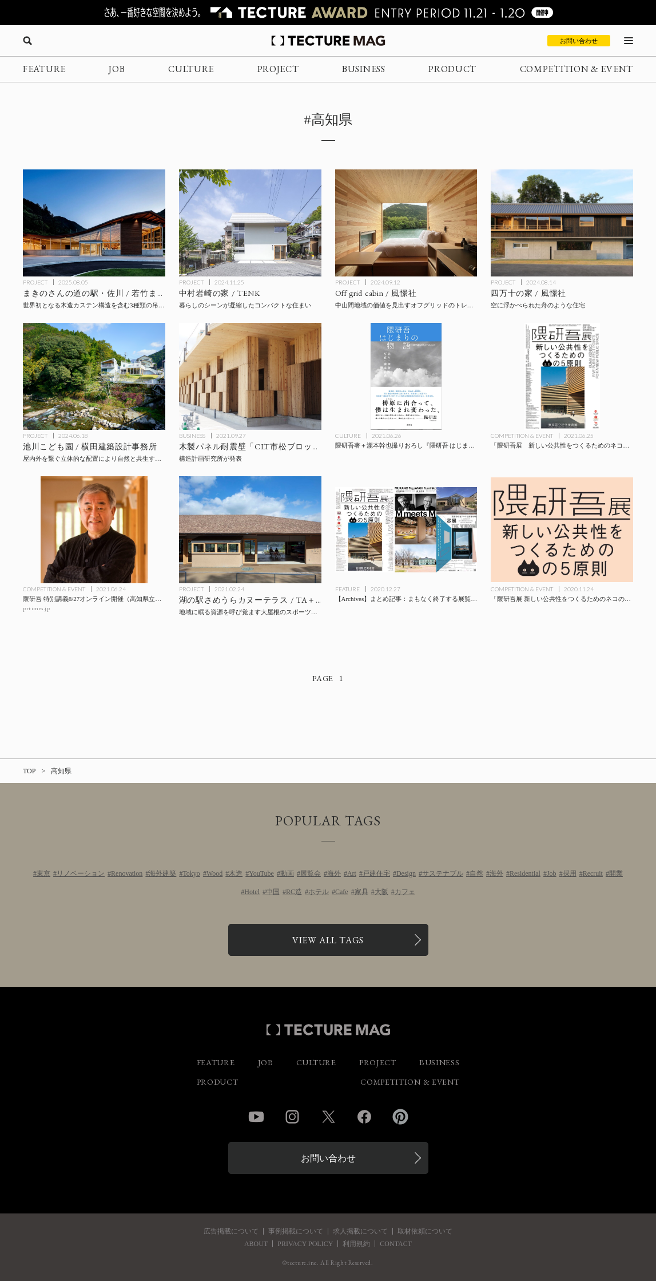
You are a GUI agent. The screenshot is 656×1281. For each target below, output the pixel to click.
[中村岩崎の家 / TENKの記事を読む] (250, 222)
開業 (616, 873)
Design (406, 873)
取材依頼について (424, 1231)
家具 (361, 891)
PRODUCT (452, 69)
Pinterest (400, 1117)
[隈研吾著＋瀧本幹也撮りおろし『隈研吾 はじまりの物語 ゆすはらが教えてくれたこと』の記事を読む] (406, 376)
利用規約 (356, 1243)
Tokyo (191, 873)
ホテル (318, 891)
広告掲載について (231, 1231)
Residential (525, 873)
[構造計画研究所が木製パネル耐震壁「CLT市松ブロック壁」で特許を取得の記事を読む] (250, 376)
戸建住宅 (376, 873)
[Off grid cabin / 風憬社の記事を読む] (406, 222)
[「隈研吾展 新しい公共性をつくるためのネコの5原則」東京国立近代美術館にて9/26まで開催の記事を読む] (562, 376)
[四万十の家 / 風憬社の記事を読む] (562, 222)
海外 (334, 873)
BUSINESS (363, 69)
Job (551, 873)
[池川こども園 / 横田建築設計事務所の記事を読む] (94, 376)
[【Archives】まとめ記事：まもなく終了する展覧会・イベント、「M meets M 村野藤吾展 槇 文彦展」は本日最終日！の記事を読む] (406, 529)
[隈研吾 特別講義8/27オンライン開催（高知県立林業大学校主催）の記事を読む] (94, 529)
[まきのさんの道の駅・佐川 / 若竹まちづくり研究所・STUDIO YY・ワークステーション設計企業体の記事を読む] (94, 222)
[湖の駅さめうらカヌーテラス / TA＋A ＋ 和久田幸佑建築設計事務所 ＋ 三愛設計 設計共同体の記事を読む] (250, 529)
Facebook (364, 1117)
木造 (235, 873)
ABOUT (256, 1243)
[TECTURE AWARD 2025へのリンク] (328, 12)
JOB (117, 69)
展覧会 (310, 873)
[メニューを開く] (628, 40)
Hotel (252, 891)
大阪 (381, 891)
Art (351, 873)
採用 (570, 873)
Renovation (126, 873)
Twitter (328, 1117)
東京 (43, 873)
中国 (273, 891)
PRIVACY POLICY (305, 1243)
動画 (287, 873)
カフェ (405, 891)
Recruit (593, 873)
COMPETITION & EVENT (576, 69)
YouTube (261, 873)
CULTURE (191, 69)
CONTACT (396, 1243)
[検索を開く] (27, 40)
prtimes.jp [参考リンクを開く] (36, 608)
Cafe (341, 891)
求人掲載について (360, 1231)
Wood (214, 873)
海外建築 (162, 873)
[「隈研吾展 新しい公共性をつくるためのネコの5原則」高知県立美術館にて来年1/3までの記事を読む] (562, 529)
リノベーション (81, 873)
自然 (476, 873)
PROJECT (278, 69)
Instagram (292, 1117)
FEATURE (44, 69)
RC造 (294, 891)
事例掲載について (295, 1231)
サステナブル (442, 873)
